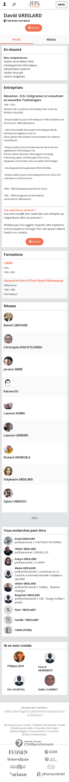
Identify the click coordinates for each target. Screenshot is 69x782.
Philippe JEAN (15, 666)
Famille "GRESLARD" (27, 620)
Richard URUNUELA (17, 457)
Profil (17, 39)
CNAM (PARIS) (23, 630)
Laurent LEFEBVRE (16, 435)
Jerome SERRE (13, 369)
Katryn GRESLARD (25, 559)
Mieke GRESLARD (25, 568)
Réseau (51, 39)
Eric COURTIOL (16, 689)
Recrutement (50, 725)
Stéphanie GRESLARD (18, 479)
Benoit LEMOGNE (15, 325)
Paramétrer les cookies (47, 728)
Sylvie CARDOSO (15, 501)
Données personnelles (22, 728)
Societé (61, 725)
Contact (27, 725)
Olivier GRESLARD (25, 549)
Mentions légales (19, 731)
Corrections (52, 731)
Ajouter (35, 27)
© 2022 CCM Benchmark (35, 734)
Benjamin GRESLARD (27, 595)
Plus (34, 517)
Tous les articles (37, 731)
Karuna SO (11, 391)
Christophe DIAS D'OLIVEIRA (23, 347)
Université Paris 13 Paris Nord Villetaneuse (33, 281)
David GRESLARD (25, 538)
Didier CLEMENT (48, 689)
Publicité (37, 725)
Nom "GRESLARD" (25, 610)
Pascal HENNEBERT (45, 668)
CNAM (8, 263)
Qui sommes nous (13, 725)
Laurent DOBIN (14, 413)
